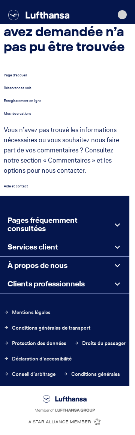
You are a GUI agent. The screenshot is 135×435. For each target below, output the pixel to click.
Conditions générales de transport (47, 328)
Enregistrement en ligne (22, 100)
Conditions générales (91, 374)
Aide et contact (16, 186)
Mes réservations (17, 113)
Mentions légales (27, 312)
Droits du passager (100, 343)
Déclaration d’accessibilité (38, 359)
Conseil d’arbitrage (30, 374)
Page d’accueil (15, 75)
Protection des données (35, 343)
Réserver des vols (18, 87)
